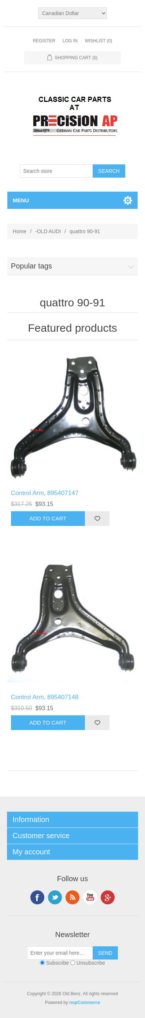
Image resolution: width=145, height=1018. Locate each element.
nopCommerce (84, 1002)
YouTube (90, 897)
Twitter (55, 897)
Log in (70, 40)
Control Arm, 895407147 (44, 493)
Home (19, 231)
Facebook (37, 897)
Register (44, 40)
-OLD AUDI (48, 231)
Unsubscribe (91, 963)
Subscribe (57, 963)
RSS (72, 897)
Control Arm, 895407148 (44, 697)
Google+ (108, 897)
